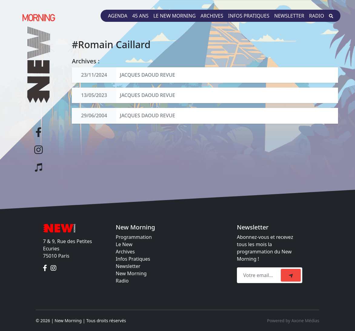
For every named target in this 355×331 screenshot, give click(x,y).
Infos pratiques (248, 15)
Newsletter (289, 15)
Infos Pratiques (133, 259)
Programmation (134, 237)
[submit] (291, 275)
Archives (212, 15)
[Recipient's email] (259, 275)
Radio (316, 15)
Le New (124, 244)
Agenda (117, 15)
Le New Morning (174, 15)
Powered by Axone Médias (293, 320)
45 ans (140, 15)
